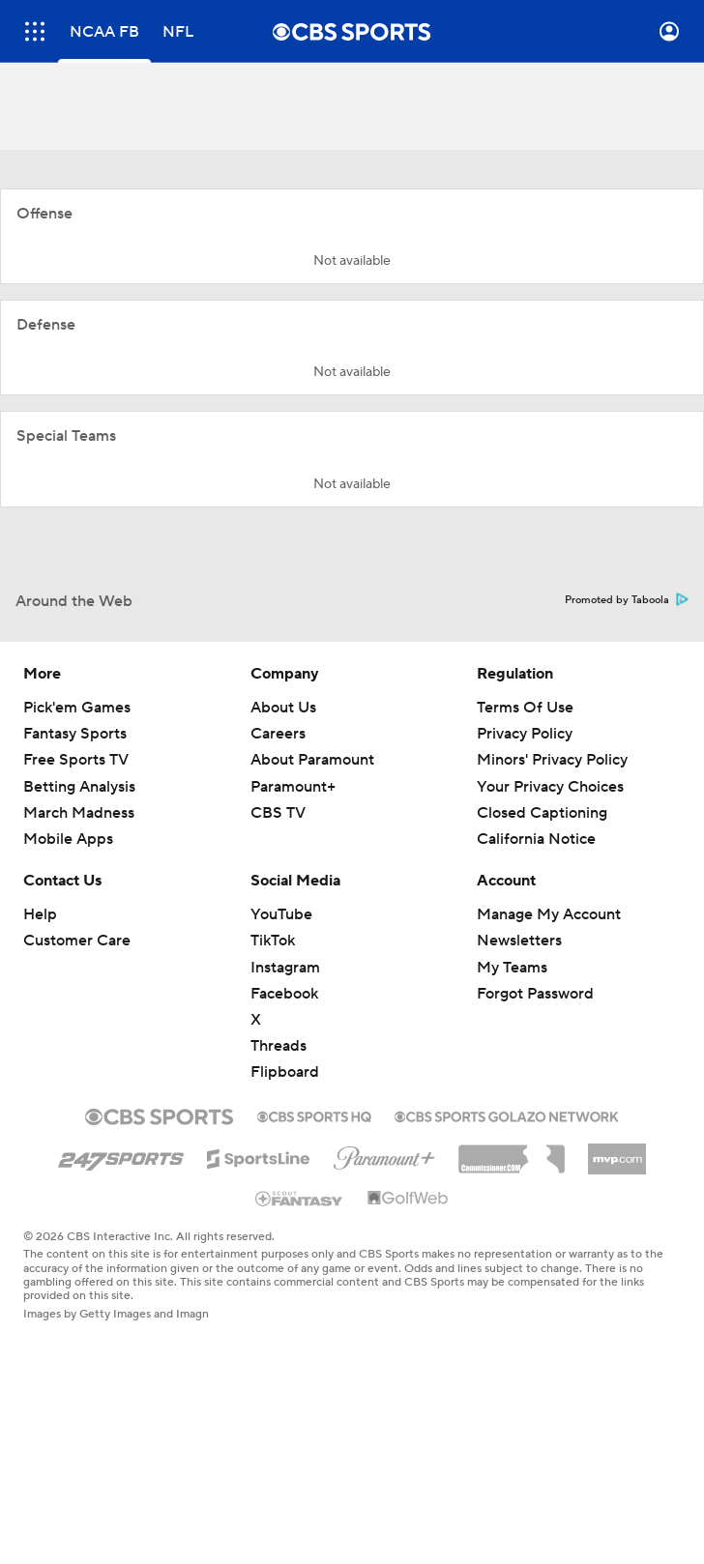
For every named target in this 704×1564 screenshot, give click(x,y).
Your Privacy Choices (550, 786)
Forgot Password (535, 993)
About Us (283, 707)
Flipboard (284, 1072)
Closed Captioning (542, 813)
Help (40, 914)
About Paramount (312, 759)
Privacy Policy (524, 733)
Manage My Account (549, 914)
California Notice (536, 839)
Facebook (284, 993)
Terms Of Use (525, 707)
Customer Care (77, 940)
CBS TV (278, 813)
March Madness (78, 813)
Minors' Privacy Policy (552, 759)
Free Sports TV (76, 759)
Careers (278, 733)
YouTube (281, 914)
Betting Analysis (79, 786)
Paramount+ (293, 786)
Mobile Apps (68, 839)
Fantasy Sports (75, 733)
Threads (278, 1046)
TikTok (272, 940)
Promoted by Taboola (627, 600)
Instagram (285, 967)
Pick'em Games (77, 707)
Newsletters (519, 940)
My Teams (512, 967)
